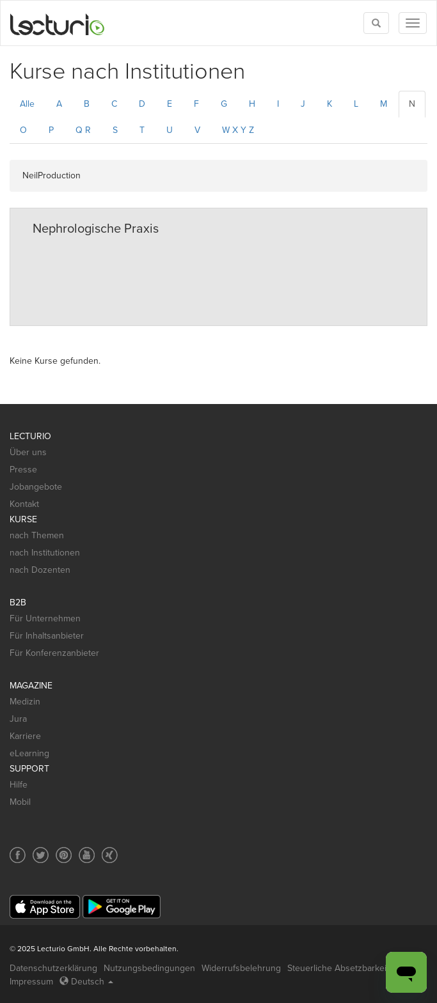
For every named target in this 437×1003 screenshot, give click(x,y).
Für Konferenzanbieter (54, 653)
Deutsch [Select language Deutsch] (86, 981)
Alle (27, 103)
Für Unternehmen (45, 618)
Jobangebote (36, 486)
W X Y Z (238, 130)
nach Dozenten (40, 569)
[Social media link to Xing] (110, 855)
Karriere (25, 736)
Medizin (25, 701)
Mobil (20, 802)
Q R (83, 130)
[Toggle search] (376, 23)
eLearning (29, 753)
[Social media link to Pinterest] (64, 855)
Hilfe (19, 784)
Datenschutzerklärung (53, 968)
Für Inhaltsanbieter (47, 635)
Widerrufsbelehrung (241, 968)
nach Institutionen (45, 552)
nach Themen (37, 535)
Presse (23, 469)
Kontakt (24, 504)
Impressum (31, 981)
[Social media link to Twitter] (41, 855)
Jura (18, 718)
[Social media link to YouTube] (87, 855)
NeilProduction (51, 175)
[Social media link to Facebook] (18, 855)
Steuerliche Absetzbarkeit (338, 968)
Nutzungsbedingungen (149, 968)
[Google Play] (122, 907)
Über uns (28, 452)
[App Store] (45, 907)
